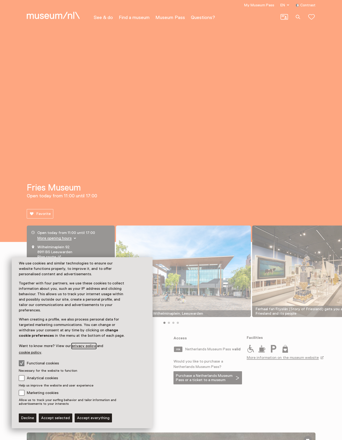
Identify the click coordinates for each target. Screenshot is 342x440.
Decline (27, 418)
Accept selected (55, 418)
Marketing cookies (42, 393)
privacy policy (84, 346)
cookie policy (30, 352)
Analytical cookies (42, 378)
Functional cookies (39, 363)
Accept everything (93, 418)
